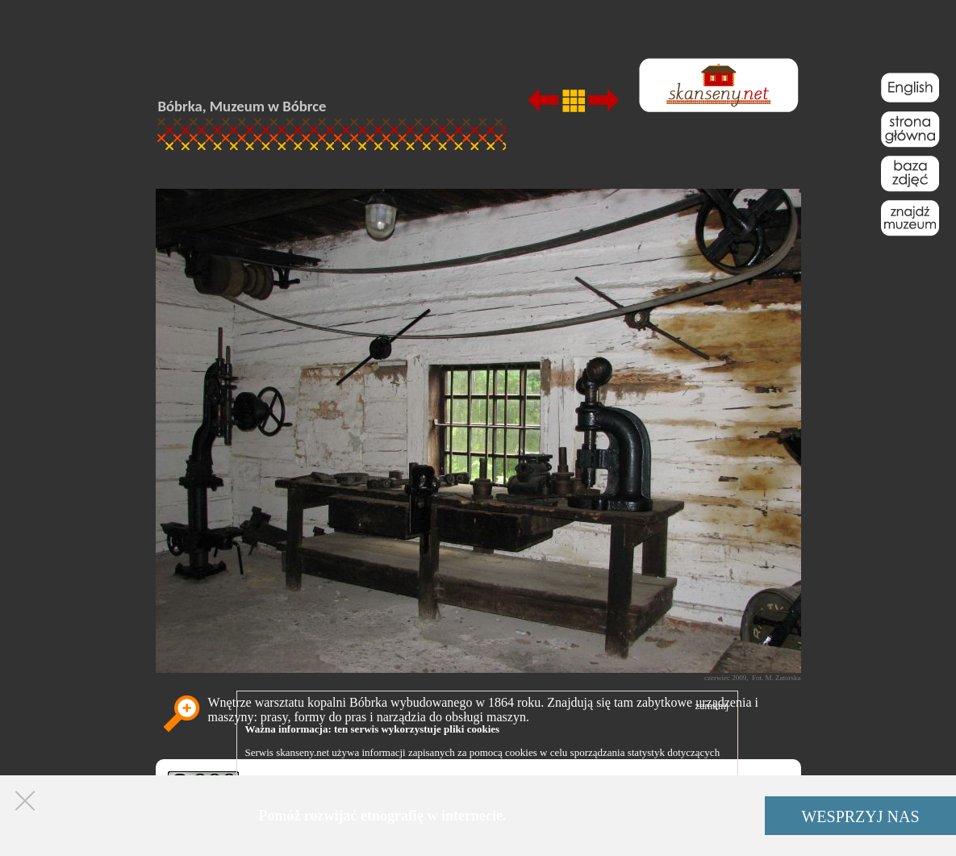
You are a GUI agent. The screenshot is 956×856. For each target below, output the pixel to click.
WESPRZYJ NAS (860, 816)
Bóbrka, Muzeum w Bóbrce (242, 106)
